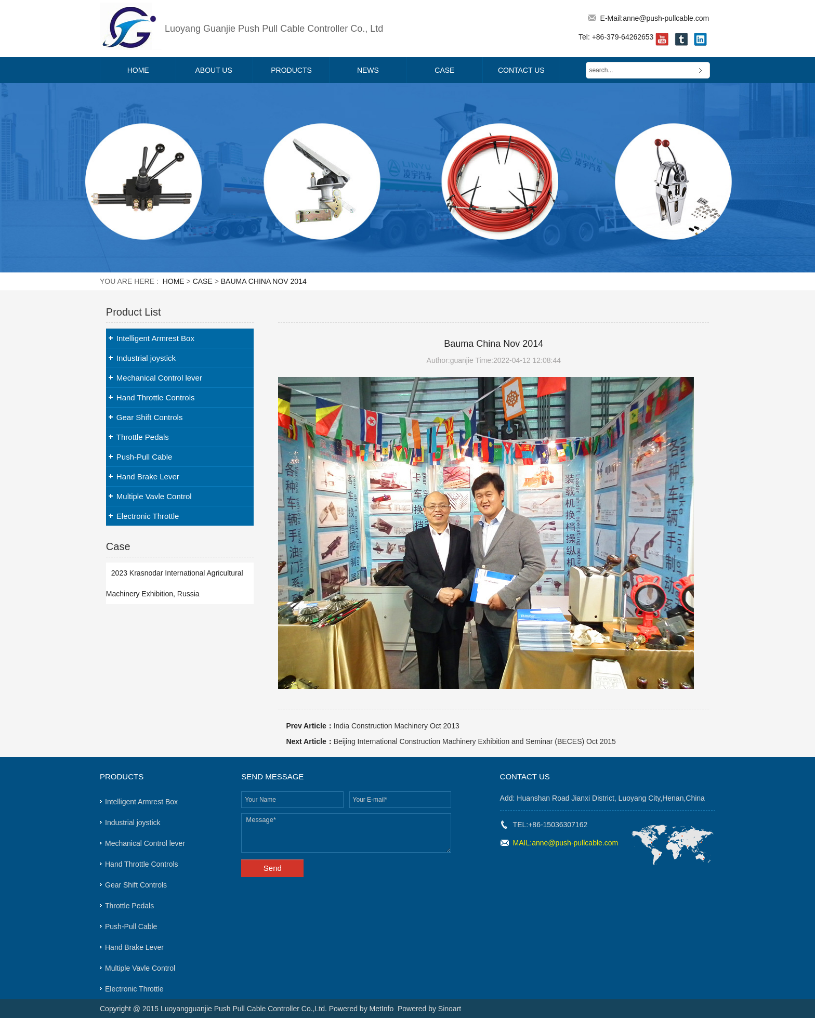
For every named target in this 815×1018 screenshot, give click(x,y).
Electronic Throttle (147, 516)
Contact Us (521, 70)
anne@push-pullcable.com (666, 18)
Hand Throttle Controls (155, 397)
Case (444, 70)
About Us (214, 70)
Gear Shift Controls (149, 417)
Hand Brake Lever (147, 476)
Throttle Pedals (142, 437)
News (368, 70)
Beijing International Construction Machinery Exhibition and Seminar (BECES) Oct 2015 (475, 741)
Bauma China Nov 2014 (264, 281)
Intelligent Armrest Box (155, 338)
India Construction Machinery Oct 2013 (396, 726)
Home (138, 70)
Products (291, 70)
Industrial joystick (146, 358)
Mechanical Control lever (159, 377)
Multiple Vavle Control (154, 496)
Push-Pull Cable (144, 456)
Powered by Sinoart (429, 1008)
